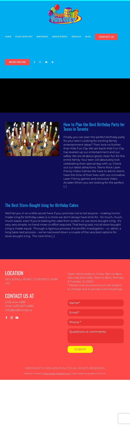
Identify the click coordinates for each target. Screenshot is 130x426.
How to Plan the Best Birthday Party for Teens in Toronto (94, 126)
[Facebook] (6, 317)
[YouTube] (17, 317)
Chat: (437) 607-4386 (19, 306)
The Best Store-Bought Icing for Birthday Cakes (41, 205)
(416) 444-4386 (15, 302)
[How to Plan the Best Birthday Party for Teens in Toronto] (32, 139)
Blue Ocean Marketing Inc (57, 373)
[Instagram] (11, 317)
